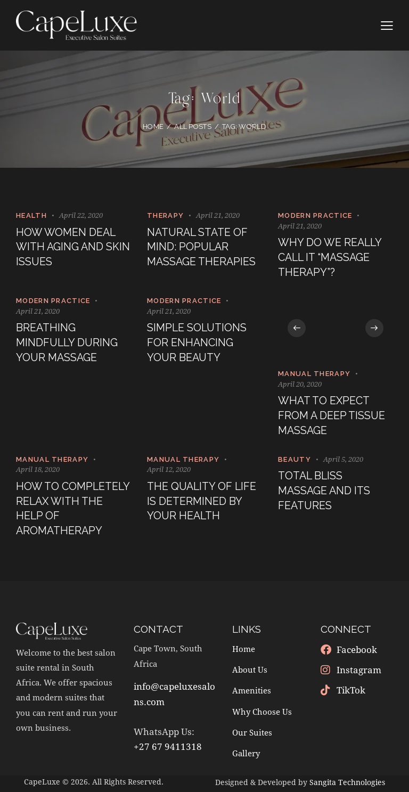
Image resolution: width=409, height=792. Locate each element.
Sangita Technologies (347, 785)
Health (31, 215)
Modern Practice (315, 215)
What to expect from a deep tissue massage (332, 417)
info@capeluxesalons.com (174, 697)
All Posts (192, 126)
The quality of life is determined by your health (203, 503)
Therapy (165, 215)
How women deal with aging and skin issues (66, 248)
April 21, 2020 (218, 215)
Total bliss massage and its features (325, 493)
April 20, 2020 (300, 385)
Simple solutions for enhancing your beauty (198, 344)
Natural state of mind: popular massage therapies (202, 248)
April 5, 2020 (343, 461)
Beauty (294, 461)
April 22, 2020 (81, 215)
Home (153, 126)
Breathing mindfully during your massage (68, 344)
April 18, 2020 (38, 471)
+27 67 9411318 (168, 750)
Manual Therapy (314, 375)
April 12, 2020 (169, 471)
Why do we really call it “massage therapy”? (330, 258)
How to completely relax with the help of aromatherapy (69, 511)
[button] (298, 329)
